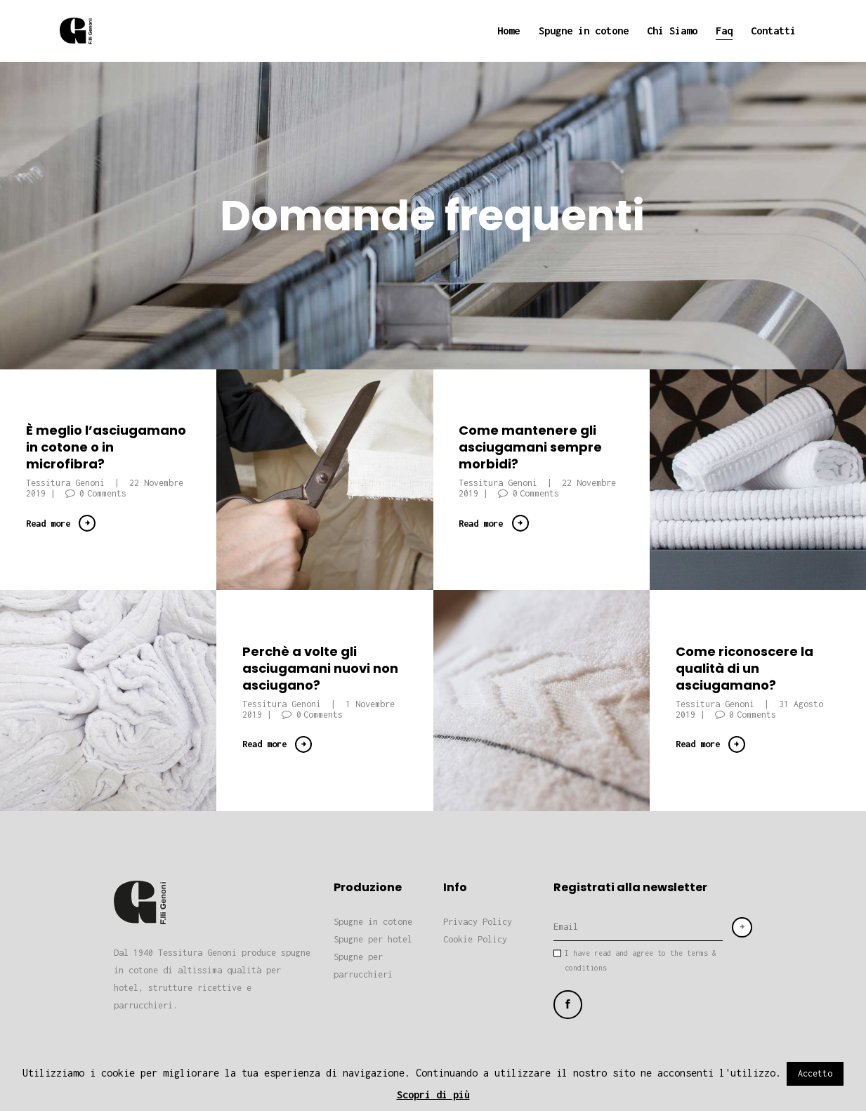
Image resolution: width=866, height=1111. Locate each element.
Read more (48, 523)
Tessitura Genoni (68, 483)
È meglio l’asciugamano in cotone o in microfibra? (106, 447)
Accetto (815, 1073)
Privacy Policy (477, 921)
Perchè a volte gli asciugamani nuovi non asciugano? (320, 668)
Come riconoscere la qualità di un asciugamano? (744, 668)
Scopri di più (433, 1094)
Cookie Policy (475, 939)
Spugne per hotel (373, 939)
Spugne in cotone (373, 921)
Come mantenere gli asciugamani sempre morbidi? (530, 447)
